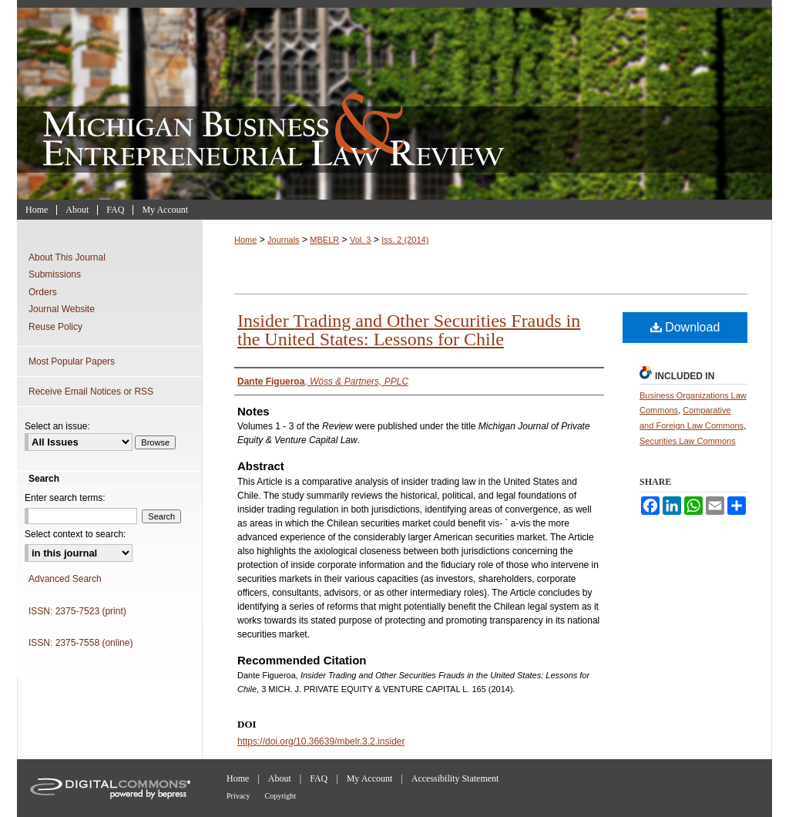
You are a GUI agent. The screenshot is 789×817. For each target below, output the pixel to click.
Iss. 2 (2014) (404, 239)
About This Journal (67, 257)
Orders (43, 292)
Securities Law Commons (688, 440)
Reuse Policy (55, 326)
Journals (283, 239)
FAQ (318, 778)
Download (685, 327)
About (279, 778)
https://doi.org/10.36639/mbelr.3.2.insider (321, 741)
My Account (370, 778)
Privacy (238, 796)
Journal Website (62, 309)
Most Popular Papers (72, 361)
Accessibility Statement (455, 778)
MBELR (324, 239)
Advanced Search (65, 578)
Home (245, 239)
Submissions (55, 274)
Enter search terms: (65, 498)
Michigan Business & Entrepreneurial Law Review (394, 100)
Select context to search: (75, 534)
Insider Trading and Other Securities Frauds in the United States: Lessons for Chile (408, 330)
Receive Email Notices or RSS (91, 391)
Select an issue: (57, 426)
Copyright (281, 796)
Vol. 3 (360, 239)
